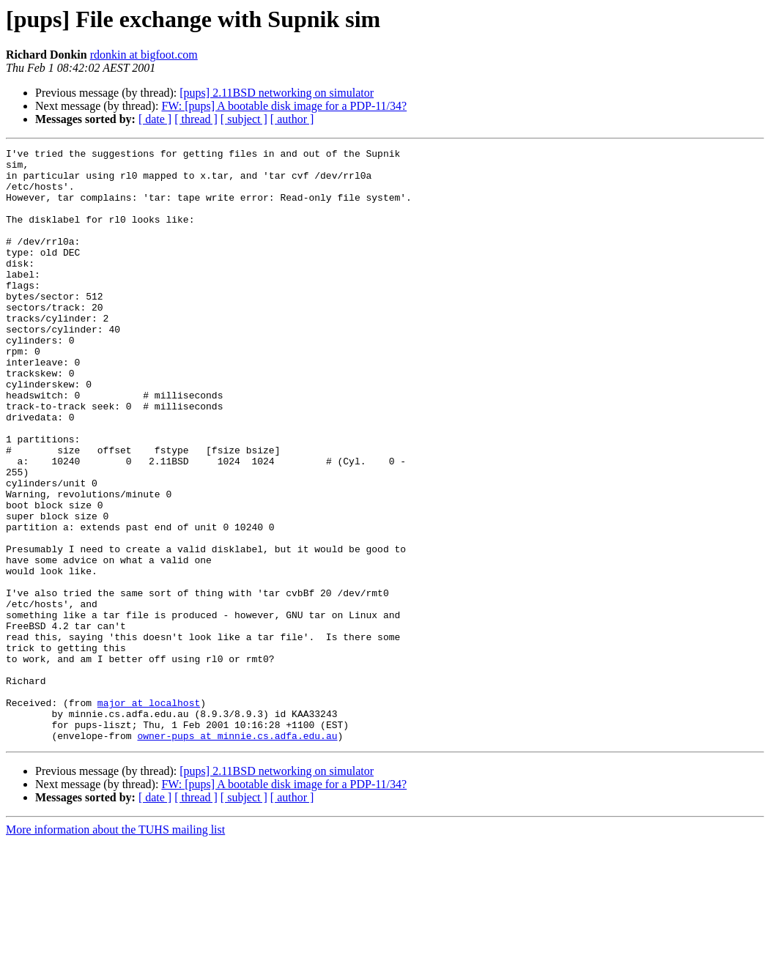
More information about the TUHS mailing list (115, 948)
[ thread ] (196, 119)
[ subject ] (244, 119)
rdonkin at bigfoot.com (144, 54)
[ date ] (154, 119)
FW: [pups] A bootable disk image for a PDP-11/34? (284, 106)
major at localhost (148, 814)
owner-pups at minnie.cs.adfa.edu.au (237, 854)
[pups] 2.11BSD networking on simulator (276, 92)
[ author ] (292, 119)
